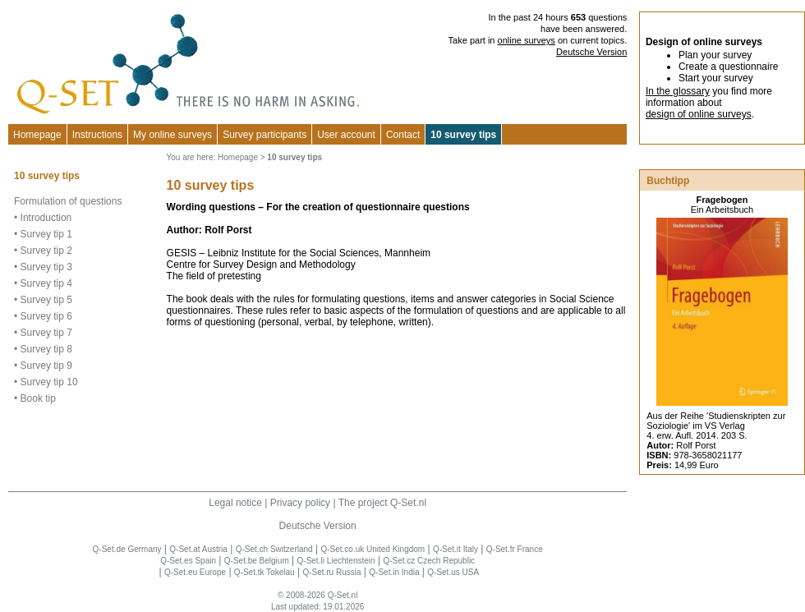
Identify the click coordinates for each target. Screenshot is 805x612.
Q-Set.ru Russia (331, 572)
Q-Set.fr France (514, 549)
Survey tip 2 (46, 250)
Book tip (38, 398)
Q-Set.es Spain (188, 560)
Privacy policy (300, 502)
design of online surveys (699, 114)
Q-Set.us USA (453, 572)
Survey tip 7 (46, 332)
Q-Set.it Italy (455, 549)
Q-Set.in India (394, 572)
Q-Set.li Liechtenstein (336, 560)
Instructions (97, 134)
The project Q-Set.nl (382, 502)
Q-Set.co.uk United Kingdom (372, 549)
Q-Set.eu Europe (195, 572)
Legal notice (235, 502)
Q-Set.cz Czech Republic (429, 560)
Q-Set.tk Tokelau (264, 572)
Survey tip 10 (49, 382)
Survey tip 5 (46, 300)
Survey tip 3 (46, 267)
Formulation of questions (68, 201)
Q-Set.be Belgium (256, 560)
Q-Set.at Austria (198, 549)
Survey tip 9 (46, 365)
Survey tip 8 (46, 349)
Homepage (37, 134)
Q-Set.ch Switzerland (274, 549)
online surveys (526, 40)
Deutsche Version (591, 52)
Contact (403, 134)
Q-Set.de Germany (127, 549)
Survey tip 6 (46, 316)
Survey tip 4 (46, 283)
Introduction (46, 217)
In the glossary (678, 91)
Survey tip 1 (46, 234)
